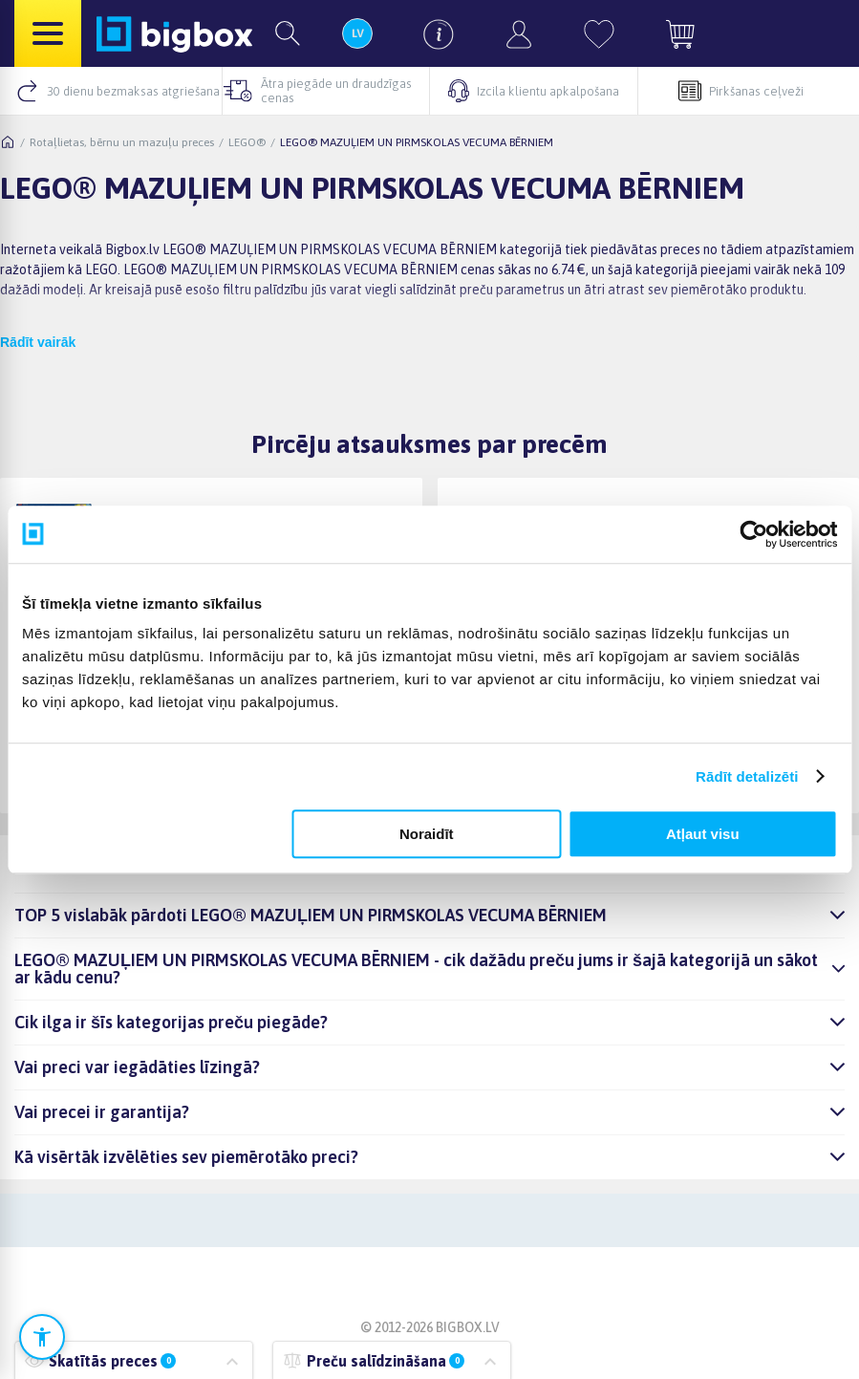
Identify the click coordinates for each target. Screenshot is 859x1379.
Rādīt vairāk (37, 342)
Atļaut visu (703, 834)
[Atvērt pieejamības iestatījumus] (42, 1337)
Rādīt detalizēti (747, 776)
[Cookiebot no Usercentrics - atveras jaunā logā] (753, 534)
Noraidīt (426, 834)
